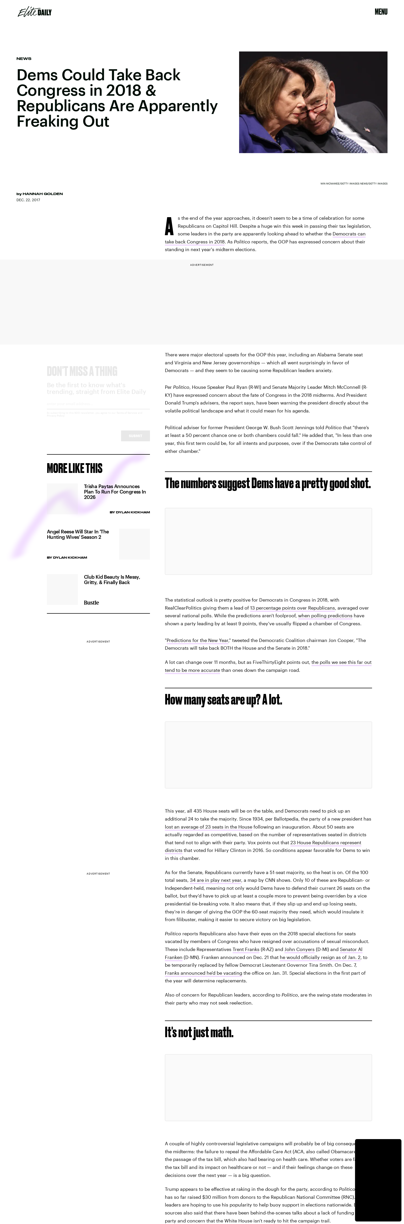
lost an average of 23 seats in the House (208, 827)
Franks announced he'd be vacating (203, 973)
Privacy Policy (56, 420)
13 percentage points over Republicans (292, 608)
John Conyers (299, 949)
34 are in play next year (215, 880)
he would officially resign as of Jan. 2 (320, 957)
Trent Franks (246, 949)
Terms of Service (126, 417)
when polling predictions (325, 615)
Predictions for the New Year (197, 640)
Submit (135, 440)
